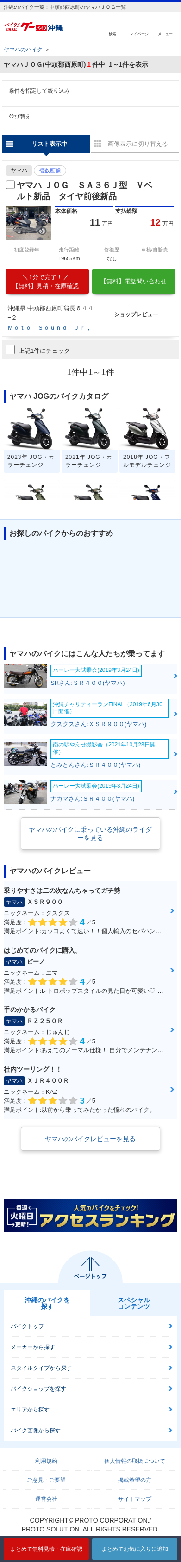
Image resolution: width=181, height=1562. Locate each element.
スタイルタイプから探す (41, 1368)
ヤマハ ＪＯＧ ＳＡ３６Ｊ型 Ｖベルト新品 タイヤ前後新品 (84, 191)
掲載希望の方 (134, 1480)
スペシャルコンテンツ (134, 1303)
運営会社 (46, 1499)
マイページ (139, 33)
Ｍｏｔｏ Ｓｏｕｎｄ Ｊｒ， (49, 328)
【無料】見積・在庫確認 (46, 281)
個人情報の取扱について (134, 1461)
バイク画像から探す (36, 1430)
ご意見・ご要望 (46, 1480)
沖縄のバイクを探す (47, 1303)
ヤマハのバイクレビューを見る (90, 1138)
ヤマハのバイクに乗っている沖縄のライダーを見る (90, 833)
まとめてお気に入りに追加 (134, 1549)
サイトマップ (134, 1499)
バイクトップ (27, 1326)
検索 (112, 33)
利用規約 (46, 1461)
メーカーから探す (33, 1347)
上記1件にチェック (38, 349)
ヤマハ (19, 170)
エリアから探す (30, 1409)
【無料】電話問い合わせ (133, 281)
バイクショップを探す (38, 1389)
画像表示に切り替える (138, 143)
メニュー (165, 33)
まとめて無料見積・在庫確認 (46, 1549)
